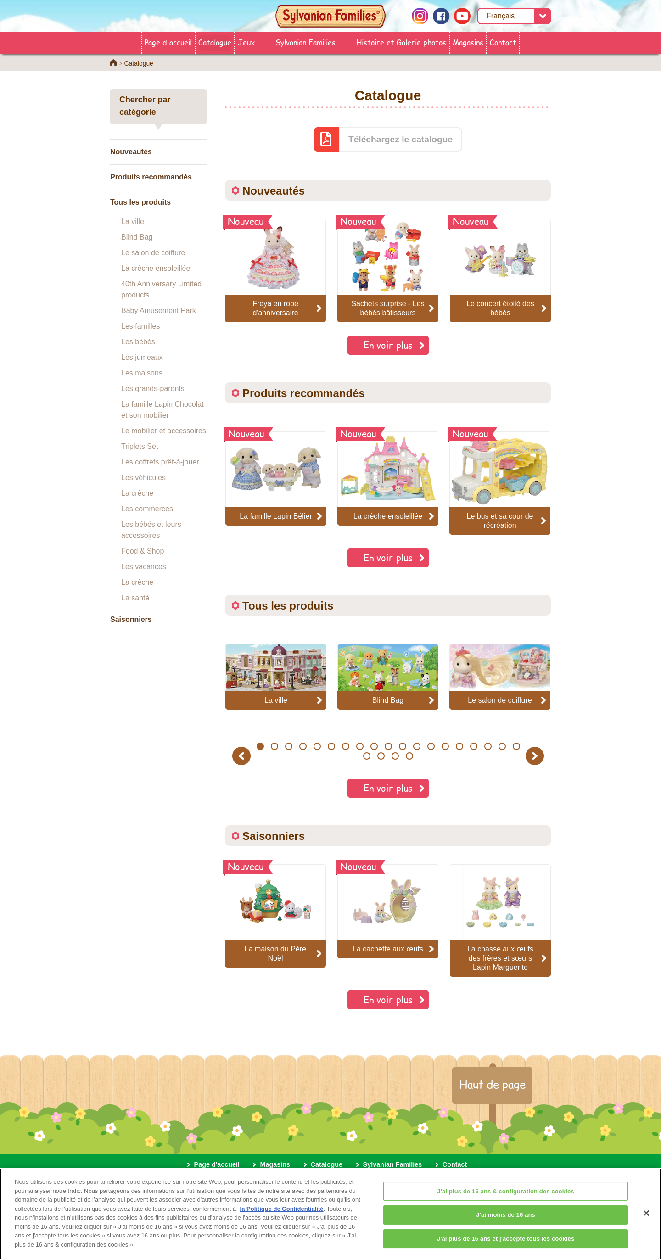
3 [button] (288, 746)
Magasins (468, 42)
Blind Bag (137, 237)
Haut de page (492, 1084)
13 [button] (430, 746)
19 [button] (516, 746)
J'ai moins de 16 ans (505, 1220)
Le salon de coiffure (153, 253)
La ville (132, 221)
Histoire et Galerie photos (401, 42)
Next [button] (535, 756)
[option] (275, 478)
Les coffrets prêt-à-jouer (160, 462)
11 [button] (402, 746)
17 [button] (487, 746)
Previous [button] (243, 756)
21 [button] (381, 756)
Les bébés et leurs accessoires (151, 529)
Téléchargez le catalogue (400, 139)
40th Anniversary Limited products (161, 289)
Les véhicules (143, 477)
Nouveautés (131, 152)
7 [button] (345, 746)
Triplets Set (139, 446)
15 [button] (459, 746)
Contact (503, 42)
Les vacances (143, 567)
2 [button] (274, 746)
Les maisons (141, 373)
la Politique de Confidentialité (282, 1214)
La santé (135, 598)
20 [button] (367, 756)
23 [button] (409, 756)
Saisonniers (131, 619)
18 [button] (502, 746)
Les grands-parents (153, 388)
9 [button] (374, 746)
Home (113, 62)
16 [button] (473, 746)
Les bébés (138, 342)
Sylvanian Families (305, 42)
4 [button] (302, 746)
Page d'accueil (168, 42)
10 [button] (388, 746)
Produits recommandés (151, 177)
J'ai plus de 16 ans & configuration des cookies (505, 1197)
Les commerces (147, 509)
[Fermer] (646, 1219)
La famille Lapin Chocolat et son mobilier (162, 409)
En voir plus (388, 345)
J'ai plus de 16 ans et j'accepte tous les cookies (505, 1244)
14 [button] (445, 746)
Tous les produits (140, 202)
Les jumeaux (142, 357)
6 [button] (331, 746)
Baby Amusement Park (158, 310)
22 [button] (395, 756)
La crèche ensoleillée (155, 268)
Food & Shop (142, 551)
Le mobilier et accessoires (163, 431)
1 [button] (260, 746)
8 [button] (359, 746)
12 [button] (416, 746)
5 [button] (317, 746)
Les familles (140, 326)
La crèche (137, 493)
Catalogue (214, 42)
